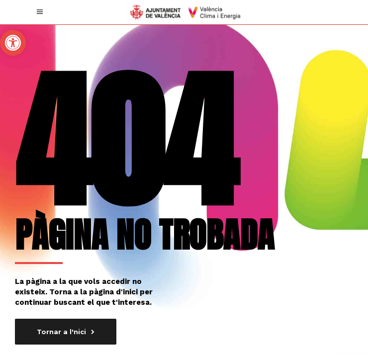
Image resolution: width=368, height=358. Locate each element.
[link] (13, 43)
